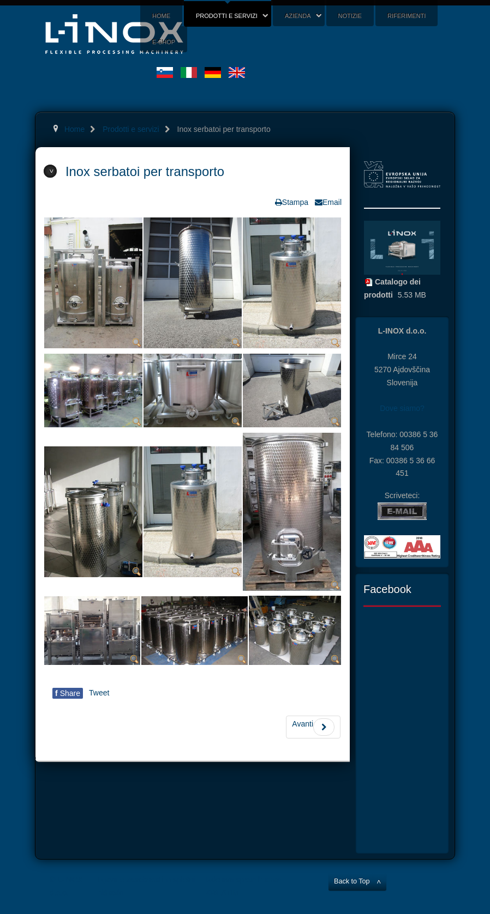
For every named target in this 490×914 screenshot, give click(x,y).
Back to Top (352, 881)
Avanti (313, 727)
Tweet (99, 692)
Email (332, 202)
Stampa (295, 202)
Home (161, 16)
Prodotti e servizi (227, 16)
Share (67, 693)
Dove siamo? (402, 408)
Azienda (298, 16)
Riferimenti (406, 16)
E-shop (163, 42)
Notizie (350, 16)
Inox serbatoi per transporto (144, 171)
